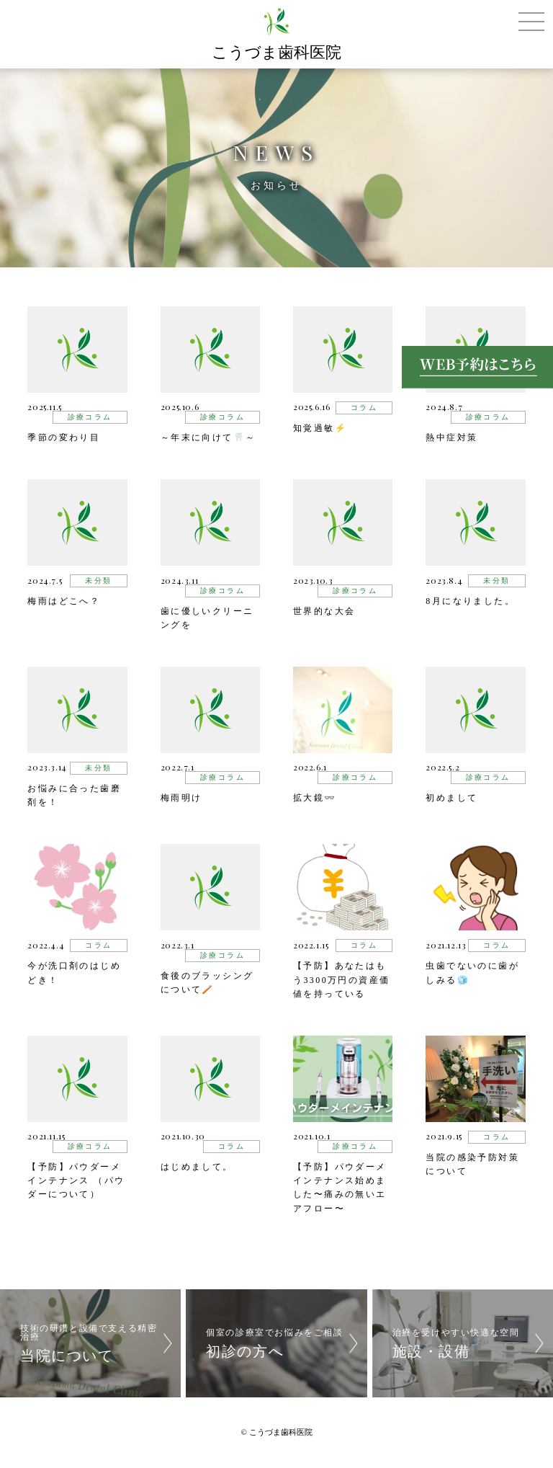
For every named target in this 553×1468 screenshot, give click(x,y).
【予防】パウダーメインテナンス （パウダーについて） (76, 1180)
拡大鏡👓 (315, 798)
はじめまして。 (197, 1167)
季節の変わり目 (63, 437)
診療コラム (90, 417)
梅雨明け (181, 798)
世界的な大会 (324, 611)
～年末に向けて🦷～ (208, 437)
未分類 (98, 580)
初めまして (451, 798)
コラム (364, 408)
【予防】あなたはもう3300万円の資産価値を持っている (341, 979)
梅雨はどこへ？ (63, 601)
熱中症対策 (451, 437)
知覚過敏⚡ (320, 428)
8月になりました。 (470, 601)
